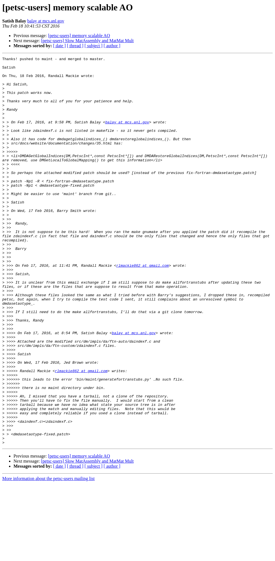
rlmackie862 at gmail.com (142, 307)
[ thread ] (75, 45)
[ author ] (112, 45)
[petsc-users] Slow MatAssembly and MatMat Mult (87, 40)
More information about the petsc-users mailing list (48, 556)
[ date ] (59, 45)
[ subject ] (94, 45)
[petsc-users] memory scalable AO (79, 35)
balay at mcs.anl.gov (45, 21)
